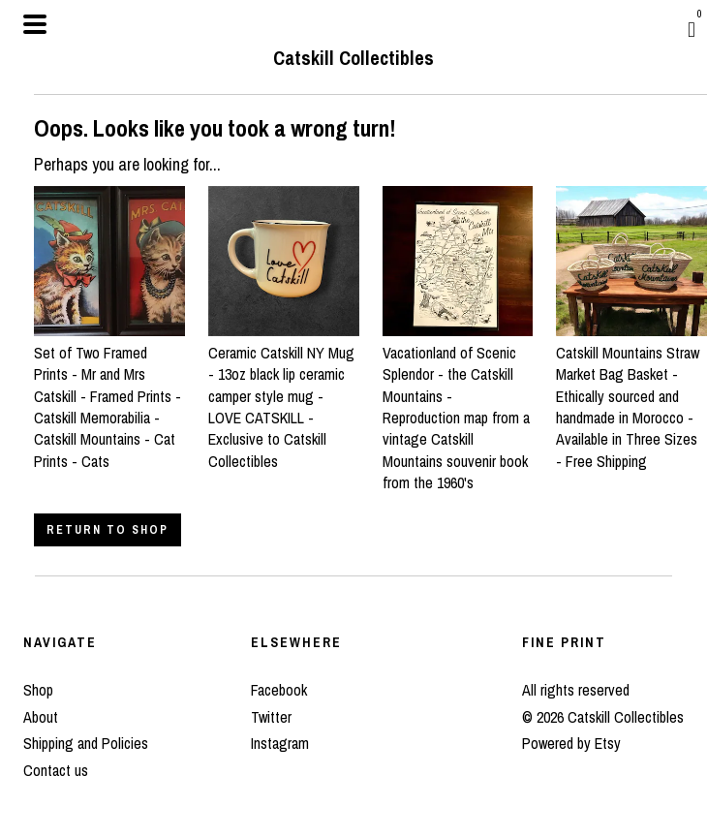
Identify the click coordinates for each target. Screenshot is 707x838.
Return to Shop (107, 530)
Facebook (279, 689)
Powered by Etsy (571, 743)
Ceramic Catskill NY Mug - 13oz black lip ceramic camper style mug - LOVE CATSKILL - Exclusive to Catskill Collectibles (283, 395)
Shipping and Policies (85, 743)
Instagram (280, 743)
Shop (38, 689)
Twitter (271, 717)
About (40, 717)
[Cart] (691, 29)
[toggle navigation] (34, 24)
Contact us (55, 770)
